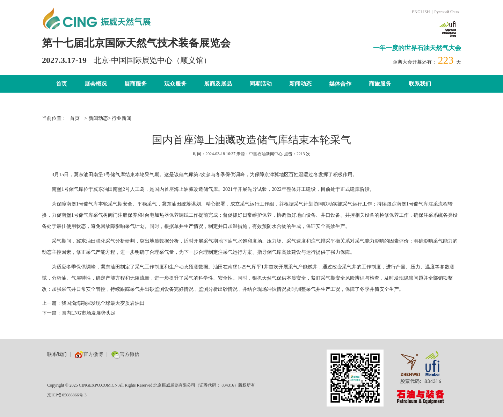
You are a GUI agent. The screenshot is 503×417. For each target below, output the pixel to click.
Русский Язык (446, 11)
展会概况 (96, 84)
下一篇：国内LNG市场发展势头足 (79, 313)
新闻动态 (300, 84)
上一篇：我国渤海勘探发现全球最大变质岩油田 (93, 303)
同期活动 (260, 84)
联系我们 (420, 84)
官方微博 (89, 354)
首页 (61, 84)
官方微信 (125, 354)
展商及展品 (218, 84)
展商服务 (135, 84)
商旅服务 (380, 84)
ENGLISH (421, 11)
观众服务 (175, 84)
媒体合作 (340, 84)
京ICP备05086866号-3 (67, 395)
